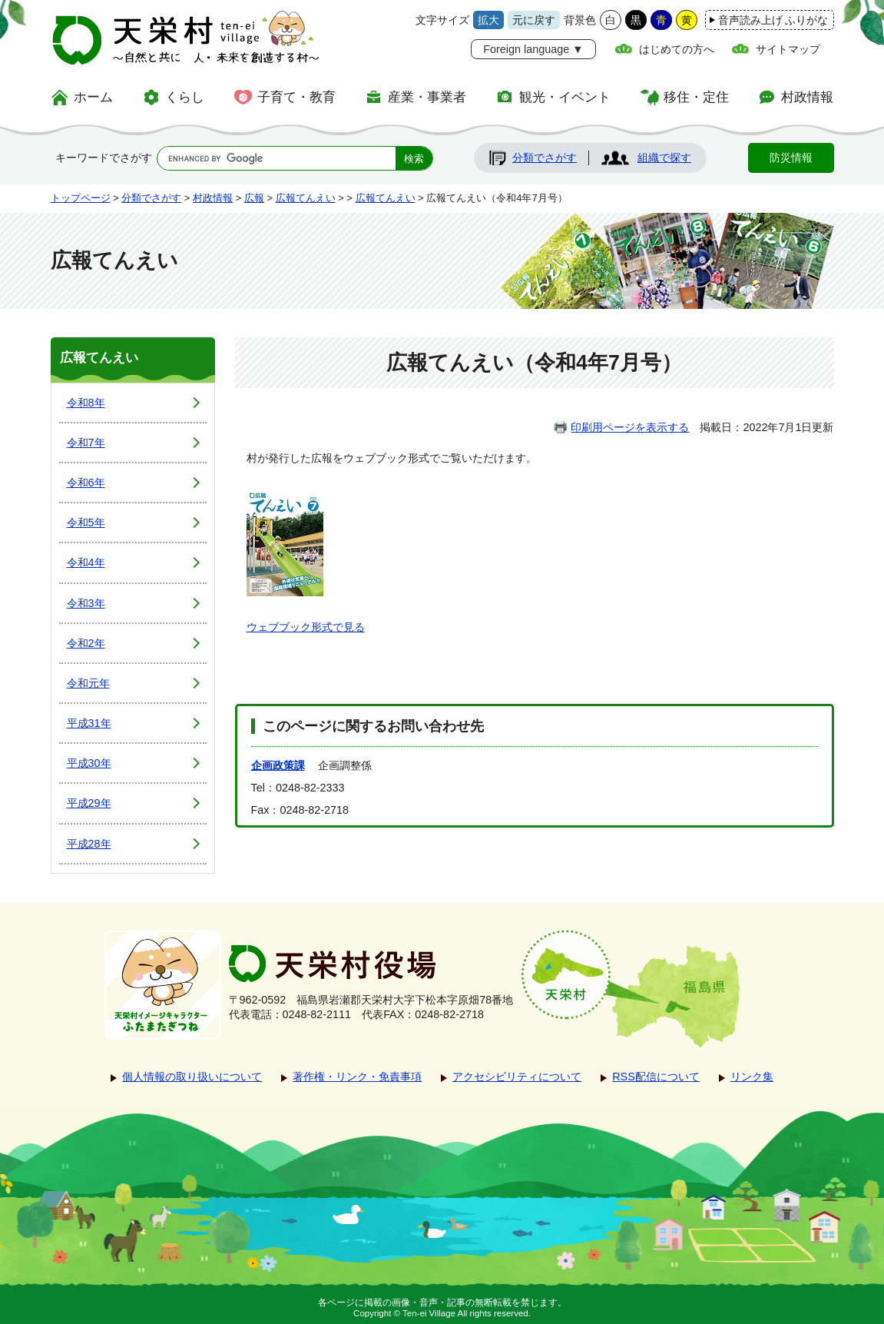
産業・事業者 (427, 97)
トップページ (81, 198)
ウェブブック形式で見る (306, 627)
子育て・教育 (296, 97)
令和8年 (86, 403)
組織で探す (664, 157)
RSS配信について (656, 1076)
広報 (254, 198)
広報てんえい (306, 198)
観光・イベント (565, 97)
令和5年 (86, 522)
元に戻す (533, 20)
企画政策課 (278, 765)
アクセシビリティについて (516, 1076)
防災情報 (791, 157)
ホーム (93, 97)
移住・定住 (696, 97)
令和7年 (86, 442)
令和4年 (86, 562)
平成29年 (89, 803)
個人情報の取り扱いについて (192, 1076)
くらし (184, 97)
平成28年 (89, 844)
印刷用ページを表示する (630, 427)
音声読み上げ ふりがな (773, 20)
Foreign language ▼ (533, 49)
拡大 (488, 20)
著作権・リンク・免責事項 (357, 1076)
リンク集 (751, 1076)
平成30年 (89, 763)
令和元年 (88, 683)
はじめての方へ (676, 49)
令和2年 (86, 643)
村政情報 (807, 97)
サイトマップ (788, 49)
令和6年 (86, 482)
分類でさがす (544, 157)
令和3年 (86, 603)
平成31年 (89, 723)
